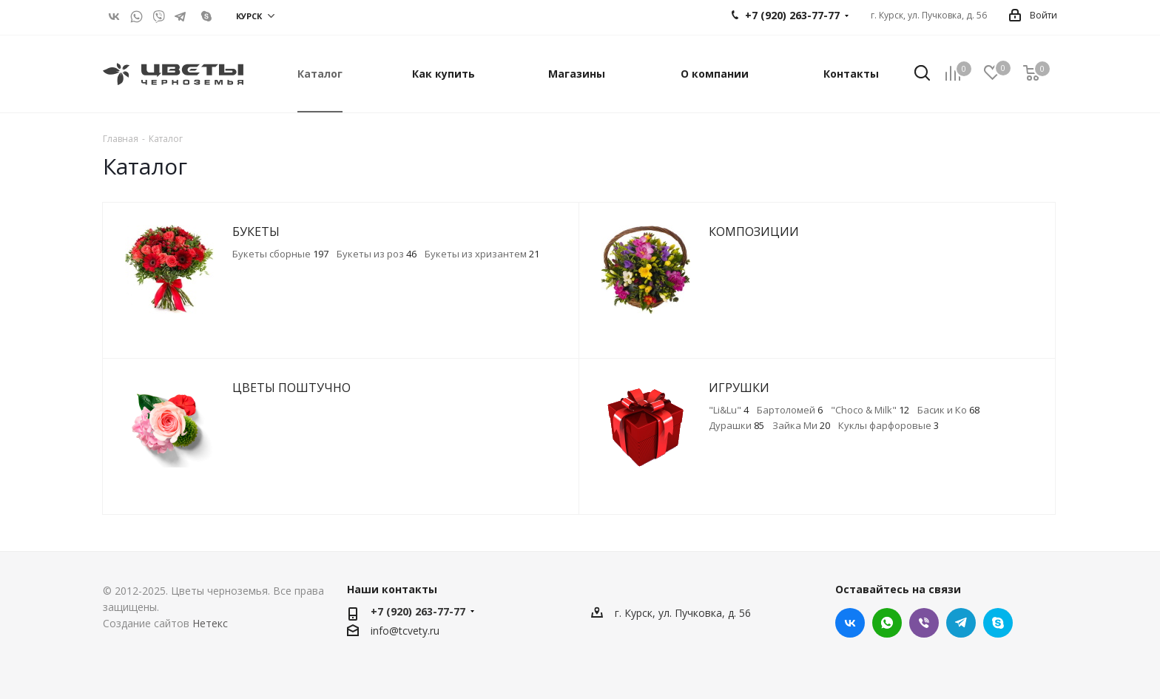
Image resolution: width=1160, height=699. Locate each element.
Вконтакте (114, 16)
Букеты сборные (280, 253)
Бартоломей (790, 409)
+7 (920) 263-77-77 (418, 611)
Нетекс (210, 623)
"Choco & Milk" (870, 409)
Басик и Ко (948, 409)
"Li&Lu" (729, 409)
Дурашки (736, 425)
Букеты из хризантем (482, 253)
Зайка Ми (801, 425)
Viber (158, 16)
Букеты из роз (377, 253)
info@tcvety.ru (405, 631)
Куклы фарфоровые (888, 425)
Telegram (180, 16)
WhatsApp (136, 16)
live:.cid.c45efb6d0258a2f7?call (203, 16)
